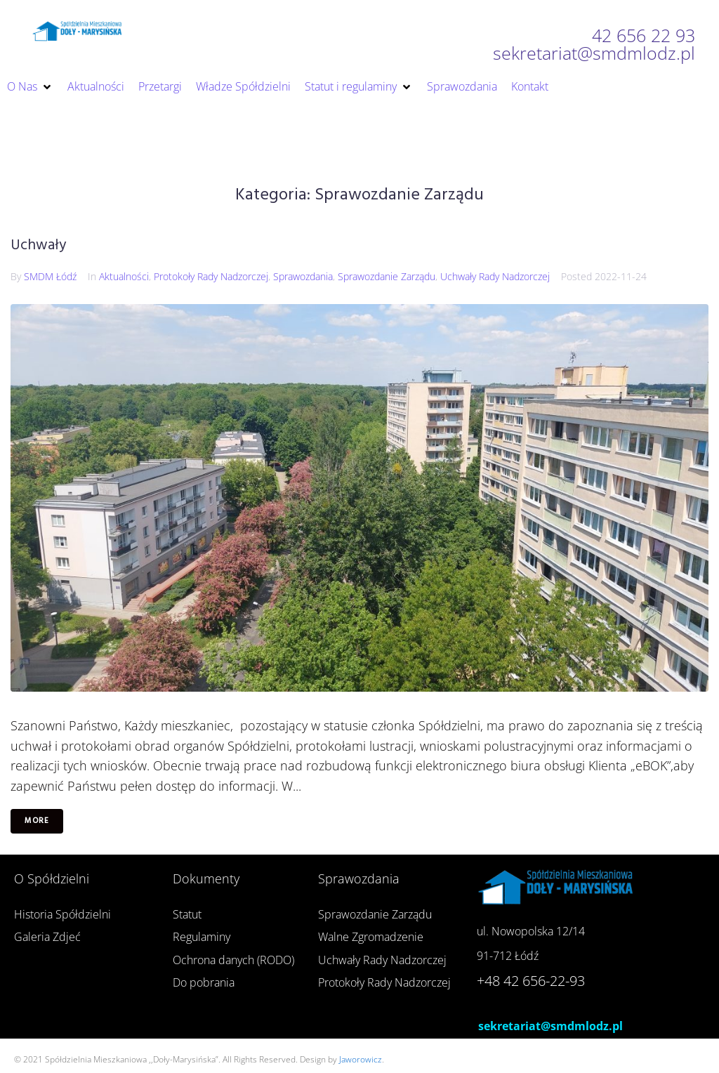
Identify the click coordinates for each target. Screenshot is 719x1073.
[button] (30, 87)
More (37, 821)
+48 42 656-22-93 (531, 980)
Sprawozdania (303, 276)
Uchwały (38, 245)
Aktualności (124, 276)
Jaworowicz (360, 1059)
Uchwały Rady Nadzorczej (495, 276)
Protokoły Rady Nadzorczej (211, 276)
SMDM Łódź (50, 276)
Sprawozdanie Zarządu (386, 276)
